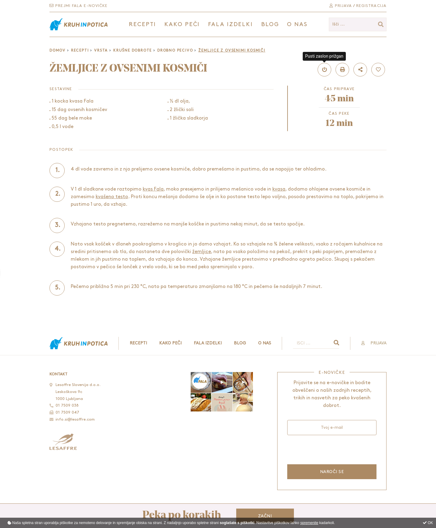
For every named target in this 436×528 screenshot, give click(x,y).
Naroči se (332, 472)
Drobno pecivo (175, 50)
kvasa (278, 189)
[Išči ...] (358, 24)
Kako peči (170, 343)
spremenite (309, 523)
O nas (297, 24)
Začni (265, 516)
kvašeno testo (112, 197)
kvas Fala (153, 189)
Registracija (371, 6)
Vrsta (101, 50)
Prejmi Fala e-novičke (78, 6)
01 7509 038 (67, 405)
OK (428, 523)
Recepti (80, 50)
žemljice (201, 251)
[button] (324, 69)
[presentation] (331, 449)
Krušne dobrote (132, 50)
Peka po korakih (181, 515)
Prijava (340, 6)
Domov (57, 50)
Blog (270, 24)
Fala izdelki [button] (230, 24)
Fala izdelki (208, 343)
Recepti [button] (142, 24)
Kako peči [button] (182, 24)
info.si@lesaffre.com (75, 419)
